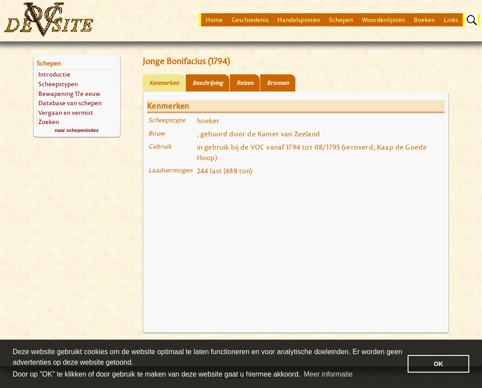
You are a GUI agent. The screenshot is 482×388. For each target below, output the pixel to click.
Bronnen (278, 83)
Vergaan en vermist (65, 112)
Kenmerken (164, 83)
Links (451, 19)
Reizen (244, 83)
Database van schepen (70, 102)
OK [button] (438, 363)
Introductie (54, 74)
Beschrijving (207, 83)
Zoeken (48, 121)
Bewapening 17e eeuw (69, 93)
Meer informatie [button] (328, 374)
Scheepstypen (58, 83)
